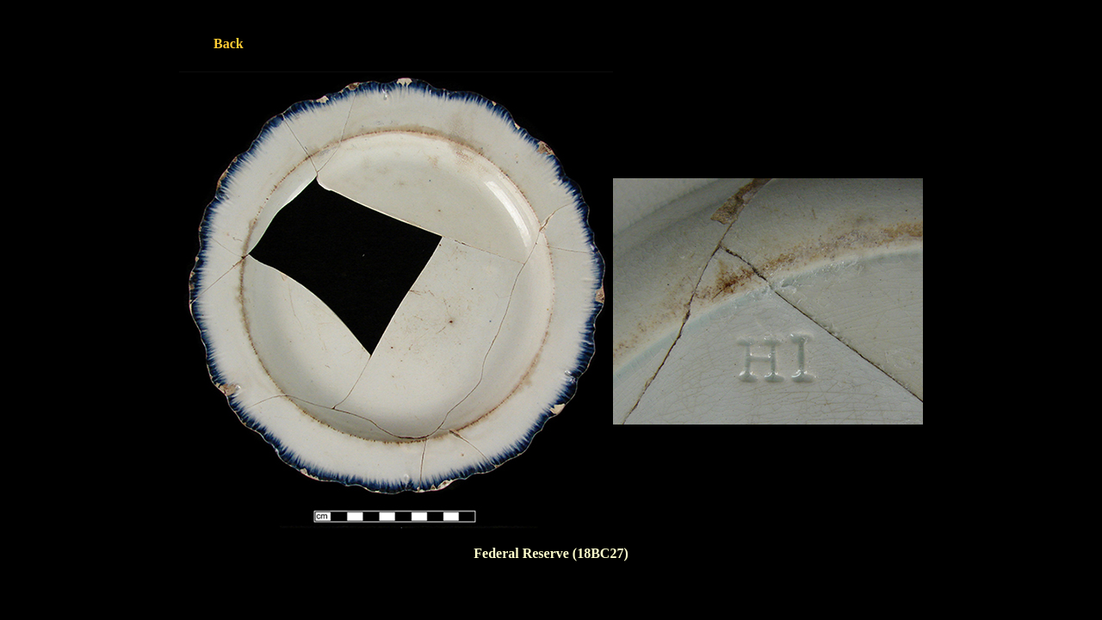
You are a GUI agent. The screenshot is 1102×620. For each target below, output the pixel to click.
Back (229, 43)
